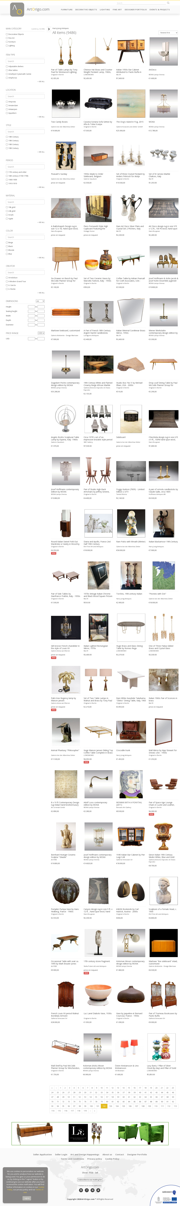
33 (101, 1092)
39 (134, 1092)
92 (173, 1101)
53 (85, 1097)
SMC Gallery (88, 442)
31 (90, 1092)
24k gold (10, 211)
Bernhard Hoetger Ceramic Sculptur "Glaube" (63, 856)
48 (57, 1097)
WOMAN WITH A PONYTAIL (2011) (129, 803)
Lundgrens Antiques (90, 335)
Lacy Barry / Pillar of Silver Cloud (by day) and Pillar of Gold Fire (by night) (161, 1067)
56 (101, 1097)
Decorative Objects (86, 9)
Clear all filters (37, 29)
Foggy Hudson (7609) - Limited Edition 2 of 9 (130, 490)
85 (134, 1101)
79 (101, 1101)
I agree (27, 1198)
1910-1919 (11, 183)
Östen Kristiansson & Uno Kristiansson (126, 1066)
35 (112, 1092)
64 (145, 1097)
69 (173, 1097)
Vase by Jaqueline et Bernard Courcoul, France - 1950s (129, 1014)
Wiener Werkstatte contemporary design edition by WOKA (163, 331)
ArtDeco (152, 69)
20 (156, 1088)
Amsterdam (12, 105)
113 (174, 1106)
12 (112, 1088)
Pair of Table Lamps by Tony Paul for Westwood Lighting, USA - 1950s (64, 71)
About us (107, 1154)
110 (155, 1106)
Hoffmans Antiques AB (157, 494)
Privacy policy (94, 1158)
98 (79, 1106)
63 (140, 1097)
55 (96, 1097)
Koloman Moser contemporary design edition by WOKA (130, 962)
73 (68, 1101)
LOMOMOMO (88, 75)
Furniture (67, 9)
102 (103, 1106)
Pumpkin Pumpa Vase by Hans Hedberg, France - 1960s (64, 910)
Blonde (10, 250)
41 (145, 1092)
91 (167, 1101)
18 (145, 1088)
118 (78, 1110)
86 (140, 1101)
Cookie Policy (112, 1158)
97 (74, 1106)
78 (96, 1101)
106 (129, 1106)
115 (58, 1110)
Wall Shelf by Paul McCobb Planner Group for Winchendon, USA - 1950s (65, 1067)
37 (123, 1092)
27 (68, 1092)
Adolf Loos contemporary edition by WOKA (95, 803)
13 (118, 1088)
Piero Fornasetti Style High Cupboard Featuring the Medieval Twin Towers (95, 227)
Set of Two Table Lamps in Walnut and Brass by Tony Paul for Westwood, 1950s (97, 699)
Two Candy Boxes (59, 122)
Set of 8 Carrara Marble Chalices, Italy (159, 175)
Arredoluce (11, 277)
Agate (9, 218)
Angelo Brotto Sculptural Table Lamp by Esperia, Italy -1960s (65, 438)
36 (118, 1092)
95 (63, 1106)
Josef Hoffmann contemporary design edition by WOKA (97, 856)
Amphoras (11, 78)
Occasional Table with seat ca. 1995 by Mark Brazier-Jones (64, 962)
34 (107, 1092)
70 (52, 1101)
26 (63, 1092)
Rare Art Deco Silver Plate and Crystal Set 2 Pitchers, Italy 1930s (129, 227)
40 (140, 1092)
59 (118, 1097)
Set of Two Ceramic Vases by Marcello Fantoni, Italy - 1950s (97, 279)
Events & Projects (160, 9)
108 (142, 1106)
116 (65, 1110)
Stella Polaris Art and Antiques (94, 966)
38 (129, 1092)
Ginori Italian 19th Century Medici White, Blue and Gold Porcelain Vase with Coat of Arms (161, 856)
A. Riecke (10, 289)
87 (145, 1101)
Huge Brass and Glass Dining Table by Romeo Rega (129, 647)
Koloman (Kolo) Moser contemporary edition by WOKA (97, 1066)
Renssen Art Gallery (123, 807)
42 (151, 1092)
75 (79, 1101)
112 (168, 1106)
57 (107, 1097)
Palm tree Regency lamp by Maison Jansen (63, 699)
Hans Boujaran (56, 231)
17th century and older (16, 172)
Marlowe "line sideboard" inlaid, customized (163, 962)
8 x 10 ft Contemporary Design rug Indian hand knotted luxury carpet (65, 803)
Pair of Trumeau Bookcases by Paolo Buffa (163, 1014)
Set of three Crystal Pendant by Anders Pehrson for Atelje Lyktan (130, 175)
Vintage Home (88, 231)
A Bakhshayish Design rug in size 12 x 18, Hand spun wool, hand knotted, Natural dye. (65, 227)
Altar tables (11, 70)
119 (84, 1110)
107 (136, 1106)
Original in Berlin (57, 75)
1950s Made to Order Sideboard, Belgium (98, 175)
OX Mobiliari (119, 1071)
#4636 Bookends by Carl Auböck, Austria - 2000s (127, 910)
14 (123, 1088)
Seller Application (42, 1154)
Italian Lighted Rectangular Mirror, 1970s (95, 647)
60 (123, 1097)
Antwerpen (11, 109)
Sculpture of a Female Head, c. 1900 (163, 910)
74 (74, 1101)
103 (110, 1106)
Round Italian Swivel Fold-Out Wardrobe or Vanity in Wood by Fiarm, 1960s (65, 542)
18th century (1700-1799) (17, 176)
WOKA (152, 122)
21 (161, 1088)
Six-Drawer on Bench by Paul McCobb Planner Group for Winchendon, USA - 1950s (64, 279)
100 (90, 1106)
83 (123, 1101)
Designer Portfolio (136, 9)
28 (74, 1092)
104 (116, 1106)
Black (9, 246)
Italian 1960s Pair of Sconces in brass (163, 699)
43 (156, 1092)
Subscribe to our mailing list (90, 1179)
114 (52, 1110)
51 (74, 1097)
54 (90, 1097)
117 (71, 1110)
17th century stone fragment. (96, 961)
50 (68, 1097)
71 (57, 1101)
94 (57, 1106)
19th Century (12, 137)
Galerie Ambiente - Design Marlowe (64, 335)
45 (167, 1092)
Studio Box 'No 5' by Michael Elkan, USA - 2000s (129, 384)
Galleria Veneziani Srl (124, 860)
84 (129, 1101)
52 (79, 1097)
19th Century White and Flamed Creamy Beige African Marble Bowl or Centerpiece (97, 384)
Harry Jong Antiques (156, 546)
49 (63, 1097)
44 (162, 1092)
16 (134, 1088)
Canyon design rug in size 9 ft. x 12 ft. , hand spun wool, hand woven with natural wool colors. (97, 910)
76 (85, 1101)
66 (156, 1097)
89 (156, 1101)
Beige (9, 242)
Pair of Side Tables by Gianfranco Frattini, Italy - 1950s (65, 595)
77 (90, 1101)
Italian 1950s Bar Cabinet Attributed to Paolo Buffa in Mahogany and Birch (128, 71)
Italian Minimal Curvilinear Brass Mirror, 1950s (130, 331)
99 (85, 1106)
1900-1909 (11, 179)
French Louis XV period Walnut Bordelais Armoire (64, 1014)
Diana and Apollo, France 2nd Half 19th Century (96, 542)
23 (172, 1088)
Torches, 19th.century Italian (129, 594)
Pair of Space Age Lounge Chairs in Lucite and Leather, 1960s (164, 803)
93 (52, 1106)
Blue (9, 254)
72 (63, 1101)
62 (134, 1097)
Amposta (10, 101)
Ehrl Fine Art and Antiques (93, 546)
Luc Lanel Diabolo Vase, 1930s (97, 1013)
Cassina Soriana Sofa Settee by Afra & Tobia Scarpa (97, 123)
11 (107, 1088)
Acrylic (9, 215)
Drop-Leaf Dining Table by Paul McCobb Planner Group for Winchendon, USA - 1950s (163, 384)
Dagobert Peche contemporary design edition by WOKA (65, 384)
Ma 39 (118, 75)
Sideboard (120, 437)
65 (151, 1097)
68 (167, 1097)
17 (139, 1088)
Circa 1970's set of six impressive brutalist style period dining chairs (97, 438)
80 (107, 1101)
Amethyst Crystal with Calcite (18, 74)
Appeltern (11, 113)
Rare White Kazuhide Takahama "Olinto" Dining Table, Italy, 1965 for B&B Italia (131, 699)
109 (149, 1106)
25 (57, 1092)
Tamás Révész (121, 494)
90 (162, 1101)
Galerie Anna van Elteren (60, 651)
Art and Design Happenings (84, 1154)
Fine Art (117, 9)
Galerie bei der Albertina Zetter (63, 127)
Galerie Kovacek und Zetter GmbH (129, 127)
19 (150, 1088)
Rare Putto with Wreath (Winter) (130, 541)
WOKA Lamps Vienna (156, 75)
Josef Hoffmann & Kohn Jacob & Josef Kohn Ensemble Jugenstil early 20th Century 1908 (163, 279)
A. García (10, 285)
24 (52, 1092)
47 (52, 1097)
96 (68, 1106)
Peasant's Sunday (59, 174)
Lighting (105, 9)
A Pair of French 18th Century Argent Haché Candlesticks (96, 331)
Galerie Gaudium (89, 179)
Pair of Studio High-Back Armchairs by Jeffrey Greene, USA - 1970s (96, 490)
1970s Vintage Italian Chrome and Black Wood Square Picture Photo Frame (97, 595)
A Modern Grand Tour (16, 281)
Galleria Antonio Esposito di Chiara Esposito (96, 389)
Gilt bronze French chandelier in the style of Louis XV (65, 647)
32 (96, 1092)
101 (97, 1106)
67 (162, 1097)
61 (129, 1097)
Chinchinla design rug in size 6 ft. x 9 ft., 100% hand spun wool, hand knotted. (163, 438)
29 (79, 1092)
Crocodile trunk (123, 750)
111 (161, 1106)
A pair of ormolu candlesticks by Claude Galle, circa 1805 (163, 490)
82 (118, 1101)
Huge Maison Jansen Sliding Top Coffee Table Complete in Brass (98, 751)
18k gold (10, 207)
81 (112, 1101)
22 (167, 1088)
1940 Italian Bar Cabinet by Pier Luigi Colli (130, 856)
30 (85, 1092)
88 (151, 1101)
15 (129, 1088)
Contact (119, 1154)
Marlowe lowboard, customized (65, 330)
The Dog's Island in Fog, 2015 (129, 122)
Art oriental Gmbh (58, 807)
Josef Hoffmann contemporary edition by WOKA (64, 490)
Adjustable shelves (14, 66)
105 (123, 1106)
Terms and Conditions (72, 1158)
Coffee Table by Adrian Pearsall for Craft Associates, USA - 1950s (130, 279)
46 (173, 1092)
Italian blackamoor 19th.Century (163, 541)
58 (112, 1097)
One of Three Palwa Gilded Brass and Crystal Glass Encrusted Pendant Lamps (161, 647)
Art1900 (53, 860)
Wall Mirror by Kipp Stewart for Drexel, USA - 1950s (163, 751)
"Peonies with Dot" (157, 594)
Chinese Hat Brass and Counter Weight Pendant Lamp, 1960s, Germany (97, 71)
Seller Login (61, 1154)
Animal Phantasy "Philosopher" (65, 750)
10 (101, 1088)
